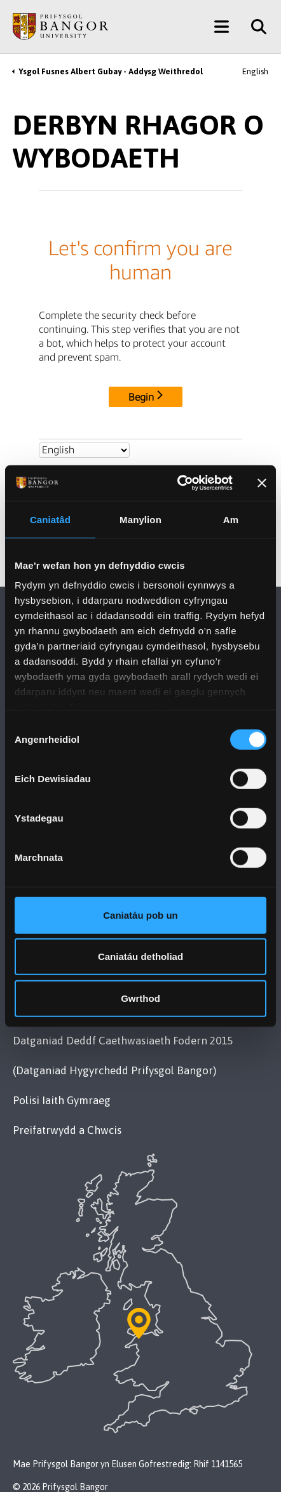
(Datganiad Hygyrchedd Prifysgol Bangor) (114, 1070)
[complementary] (252, 1463)
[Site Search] (254, 26)
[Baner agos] (261, 483)
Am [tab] (230, 519)
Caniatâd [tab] (50, 519)
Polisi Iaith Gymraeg (62, 1100)
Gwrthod (140, 997)
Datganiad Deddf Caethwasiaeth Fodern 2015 (123, 1040)
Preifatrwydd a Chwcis (67, 1130)
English (255, 71)
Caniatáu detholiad (140, 956)
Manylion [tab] (140, 519)
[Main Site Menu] (222, 26)
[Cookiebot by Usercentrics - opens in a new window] (178, 483)
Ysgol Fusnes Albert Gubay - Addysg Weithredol (110, 71)
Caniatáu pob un (140, 914)
